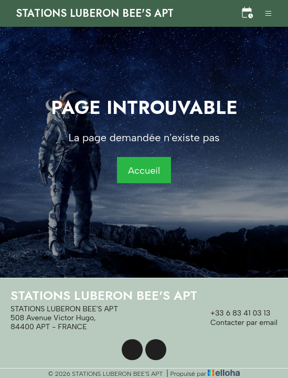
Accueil (144, 170)
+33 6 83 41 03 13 (234, 313)
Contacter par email (238, 323)
